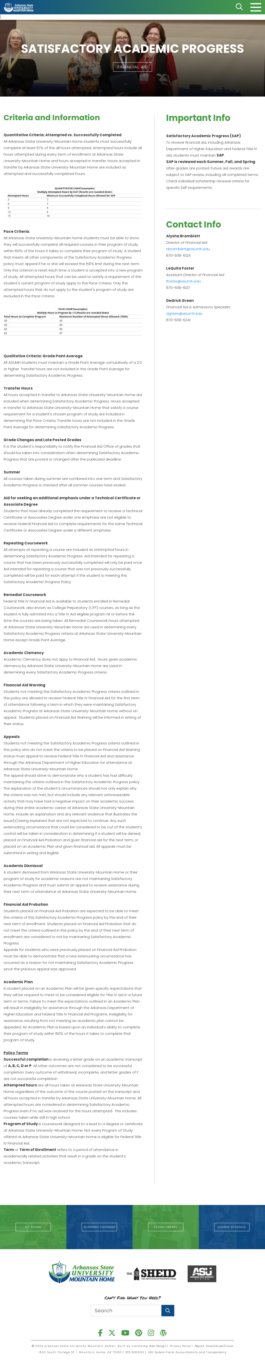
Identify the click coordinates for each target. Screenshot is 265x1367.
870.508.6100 (131, 1352)
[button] (132, 67)
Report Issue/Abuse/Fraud (213, 1344)
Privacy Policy (179, 1344)
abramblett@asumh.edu (188, 249)
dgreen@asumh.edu (184, 313)
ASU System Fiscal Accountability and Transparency (188, 1352)
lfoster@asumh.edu (183, 281)
